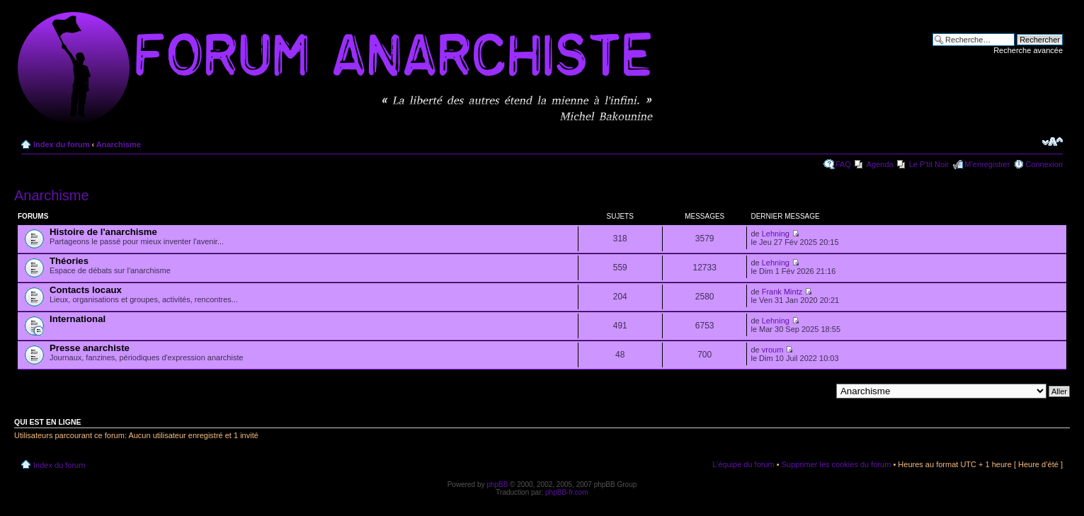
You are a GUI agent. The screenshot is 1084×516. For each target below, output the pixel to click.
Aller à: (818, 390)
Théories (69, 261)
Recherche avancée (1028, 50)
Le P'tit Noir (929, 164)
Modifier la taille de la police (1052, 141)
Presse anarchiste (90, 348)
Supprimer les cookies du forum (836, 464)
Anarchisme (118, 144)
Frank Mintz (782, 291)
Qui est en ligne (47, 422)
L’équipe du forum (743, 464)
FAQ (843, 164)
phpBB (497, 484)
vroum (773, 349)
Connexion (1044, 164)
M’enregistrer (987, 164)
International (77, 319)
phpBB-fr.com (566, 492)
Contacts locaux (86, 290)
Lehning (775, 233)
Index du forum (61, 144)
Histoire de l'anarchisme (103, 232)
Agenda (880, 164)
